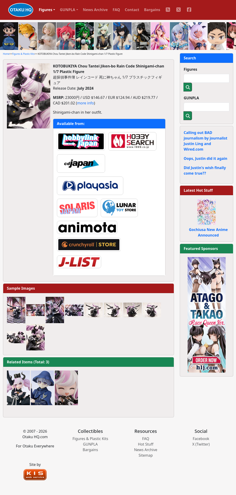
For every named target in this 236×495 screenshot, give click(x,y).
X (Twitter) (201, 444)
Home (6, 53)
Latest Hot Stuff (198, 190)
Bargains (152, 9)
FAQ (116, 9)
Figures (190, 69)
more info (85, 103)
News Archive (95, 9)
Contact (132, 9)
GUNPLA (191, 97)
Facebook (201, 438)
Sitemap (146, 455)
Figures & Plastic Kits (23, 53)
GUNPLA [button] (67, 9)
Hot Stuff (145, 444)
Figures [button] (45, 9)
